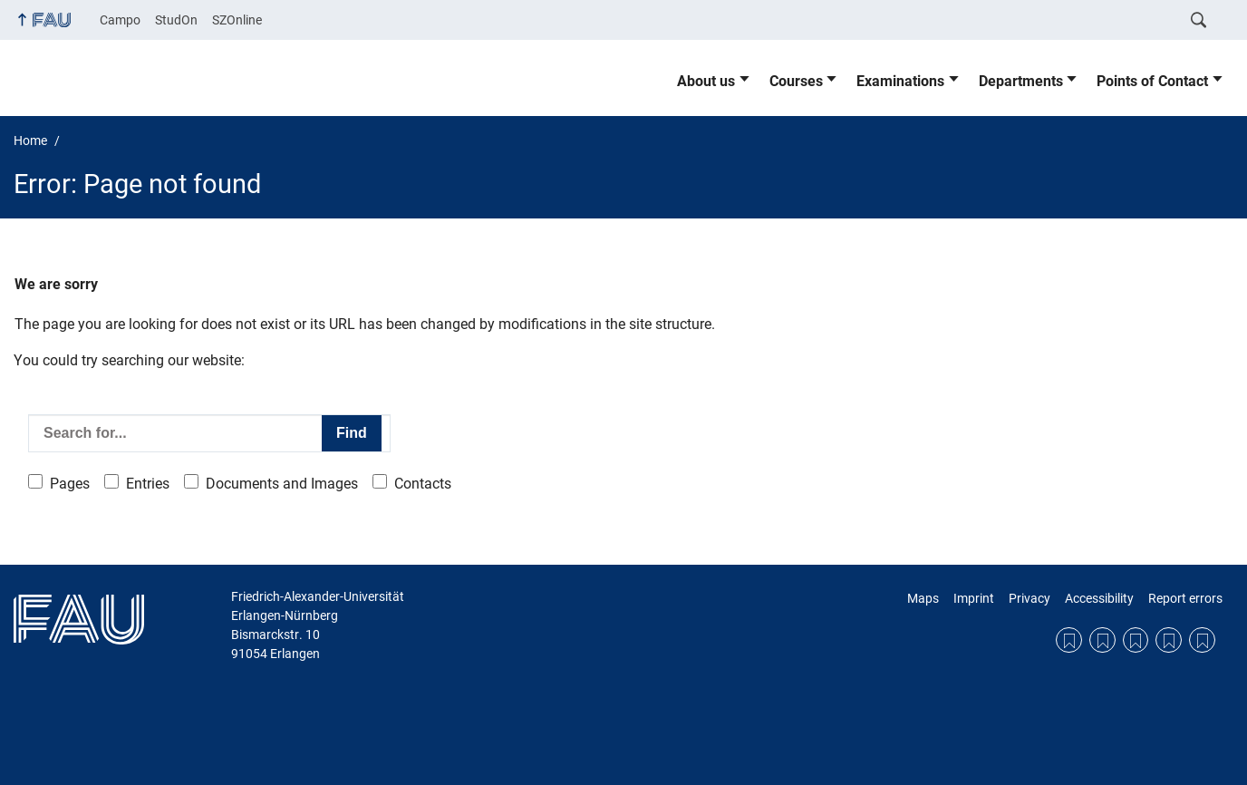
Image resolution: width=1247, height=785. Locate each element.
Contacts (422, 483)
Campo (120, 20)
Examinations (900, 81)
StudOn (176, 20)
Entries (147, 483)
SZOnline (237, 20)
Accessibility (1099, 598)
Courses (796, 81)
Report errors (1185, 598)
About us (706, 81)
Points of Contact (1152, 81)
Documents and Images (282, 483)
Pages (70, 483)
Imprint (973, 598)
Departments (1021, 81)
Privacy (1029, 598)
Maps (923, 598)
